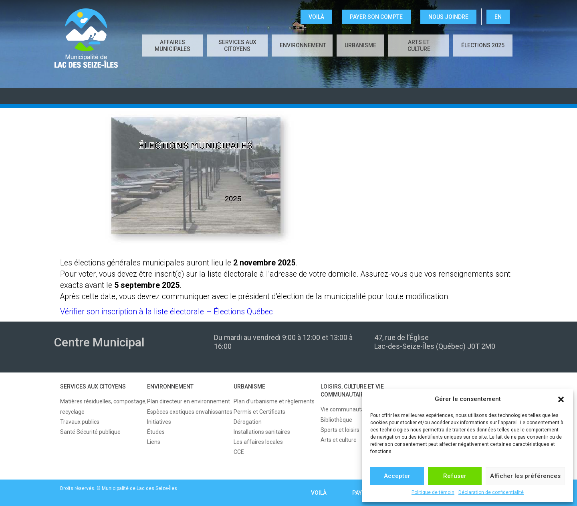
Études (156, 432)
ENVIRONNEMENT (303, 45)
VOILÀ (316, 17)
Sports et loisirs (340, 430)
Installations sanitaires (262, 432)
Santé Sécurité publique (90, 432)
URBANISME (360, 45)
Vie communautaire (346, 409)
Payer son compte (376, 17)
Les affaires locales (258, 442)
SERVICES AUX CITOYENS (237, 45)
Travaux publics (79, 422)
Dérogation (248, 422)
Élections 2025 (482, 45)
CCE (239, 452)
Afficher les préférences (525, 476)
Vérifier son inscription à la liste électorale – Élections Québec (166, 311)
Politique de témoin (433, 492)
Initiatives (159, 422)
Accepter (397, 476)
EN (498, 17)
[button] (561, 399)
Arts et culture (419, 45)
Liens (153, 442)
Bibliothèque (336, 420)
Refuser (454, 476)
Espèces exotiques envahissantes (189, 412)
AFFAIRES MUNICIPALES (172, 45)
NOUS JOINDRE (448, 17)
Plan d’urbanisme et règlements (274, 401)
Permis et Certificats (259, 412)
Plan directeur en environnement (188, 401)
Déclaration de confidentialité (491, 492)
